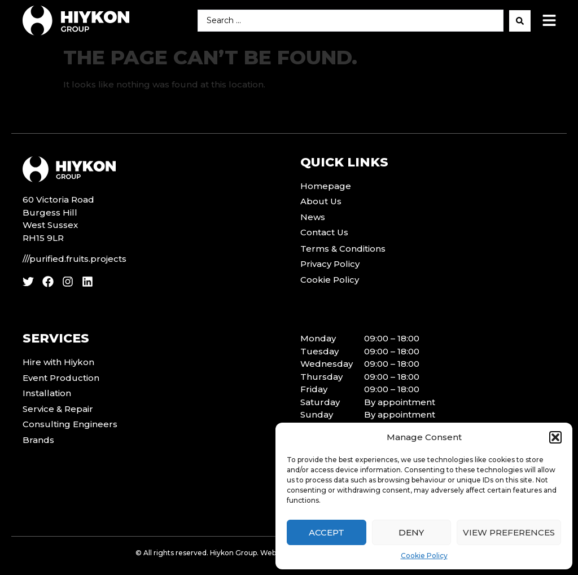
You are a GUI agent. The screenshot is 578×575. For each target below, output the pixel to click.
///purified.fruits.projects (74, 258)
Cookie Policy (424, 555)
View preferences (509, 532)
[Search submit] (520, 21)
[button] (555, 437)
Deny (411, 532)
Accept (326, 532)
